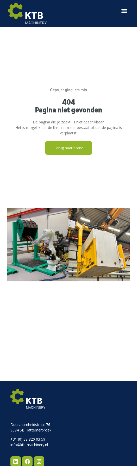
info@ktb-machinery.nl (29, 444)
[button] (124, 11)
